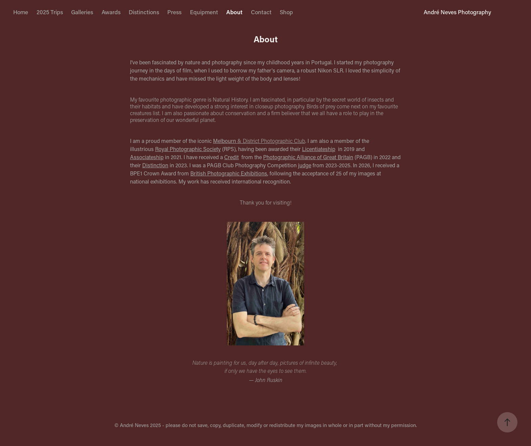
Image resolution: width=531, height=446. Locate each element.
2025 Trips (50, 12)
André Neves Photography (457, 12)
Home (20, 12)
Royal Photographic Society (188, 148)
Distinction (155, 165)
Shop (286, 12)
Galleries (82, 12)
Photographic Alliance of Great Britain (308, 157)
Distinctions (144, 12)
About (234, 12)
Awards (111, 12)
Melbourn (224, 140)
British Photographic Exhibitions (228, 173)
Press (174, 12)
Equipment (204, 12)
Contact (261, 12)
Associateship (147, 157)
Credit (231, 157)
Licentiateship (318, 148)
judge (304, 165)
